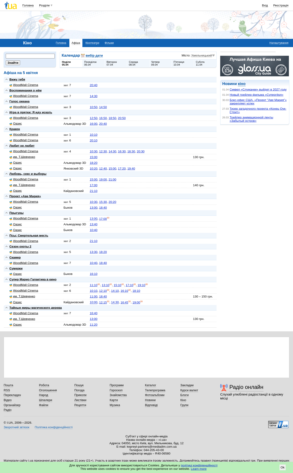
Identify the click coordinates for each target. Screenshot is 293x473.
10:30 (94, 151)
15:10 (117, 285)
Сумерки (16, 268)
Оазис (15, 123)
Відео (8, 400)
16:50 (103, 118)
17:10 (129, 285)
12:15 (103, 302)
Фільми (109, 43)
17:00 (94, 185)
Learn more (199, 468)
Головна (28, 5)
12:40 (103, 168)
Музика (115, 405)
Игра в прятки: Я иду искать (30, 112)
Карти (114, 400)
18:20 (94, 163)
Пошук (79, 385)
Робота (44, 385)
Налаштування (278, 43)
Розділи (44, 5)
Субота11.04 (200, 63)
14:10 (115, 290)
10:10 (94, 134)
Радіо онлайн (246, 387)
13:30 (94, 252)
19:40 (131, 168)
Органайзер (12, 405)
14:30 (94, 96)
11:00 (94, 296)
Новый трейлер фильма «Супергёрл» (256, 94)
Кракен (14, 129)
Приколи (80, 395)
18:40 (103, 207)
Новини (150, 400)
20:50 (122, 118)
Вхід (265, 5)
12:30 (103, 151)
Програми (117, 385)
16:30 (122, 151)
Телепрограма (155, 390)
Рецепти (80, 405)
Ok (283, 467)
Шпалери (45, 400)
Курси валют (189, 390)
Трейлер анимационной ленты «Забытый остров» (251, 119)
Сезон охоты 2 (20, 246)
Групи (184, 405)
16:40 (94, 313)
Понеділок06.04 (90, 63)
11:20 (94, 324)
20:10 (94, 140)
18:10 (136, 290)
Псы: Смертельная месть (28, 235)
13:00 (94, 207)
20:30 (140, 151)
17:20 (122, 168)
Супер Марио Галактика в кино (33, 279)
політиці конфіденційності (199, 465)
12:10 (103, 290)
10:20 (94, 168)
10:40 (94, 230)
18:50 (112, 118)
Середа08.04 (133, 63)
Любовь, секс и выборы (27, 173)
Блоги (184, 395)
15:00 (94, 157)
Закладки (187, 385)
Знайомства (118, 395)
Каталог (150, 385)
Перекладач (12, 395)
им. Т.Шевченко (22, 157)
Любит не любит (22, 145)
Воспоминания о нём (25, 90)
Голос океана (19, 101)
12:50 (94, 118)
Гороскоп (116, 390)
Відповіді (151, 405)
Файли (43, 405)
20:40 (94, 85)
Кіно (183, 400)
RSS (7, 390)
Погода (79, 390)
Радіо (7, 410)
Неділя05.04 (66, 63)
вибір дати (94, 55)
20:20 (112, 202)
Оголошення (48, 390)
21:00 (112, 179)
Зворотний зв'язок (16, 427)
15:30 (103, 202)
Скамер (15, 257)
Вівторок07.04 (112, 63)
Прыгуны (16, 213)
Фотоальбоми (154, 395)
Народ (43, 395)
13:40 (94, 224)
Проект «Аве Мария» (25, 196)
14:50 (103, 107)
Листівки (80, 400)
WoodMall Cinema (23, 85)
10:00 (94, 302)
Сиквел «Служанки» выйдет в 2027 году (258, 89)
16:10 (94, 274)
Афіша (76, 43)
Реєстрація (280, 5)
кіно (241, 84)
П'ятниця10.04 (179, 63)
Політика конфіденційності (54, 427)
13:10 (105, 285)
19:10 (141, 285)
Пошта (8, 385)
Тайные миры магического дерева (35, 307)
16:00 (94, 123)
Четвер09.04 (155, 63)
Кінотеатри (92, 43)
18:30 (131, 151)
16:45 (124, 302)
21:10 (94, 191)
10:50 (94, 107)
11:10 (94, 285)
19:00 (103, 179)
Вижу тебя (17, 79)
